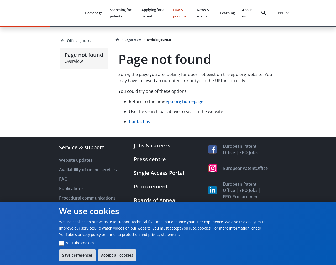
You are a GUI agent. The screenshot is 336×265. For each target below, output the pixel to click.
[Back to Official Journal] (83, 40)
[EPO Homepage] (61, 13)
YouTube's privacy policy (80, 234)
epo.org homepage (184, 101)
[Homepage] (117, 40)
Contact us (139, 121)
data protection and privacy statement (146, 234)
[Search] (265, 13)
